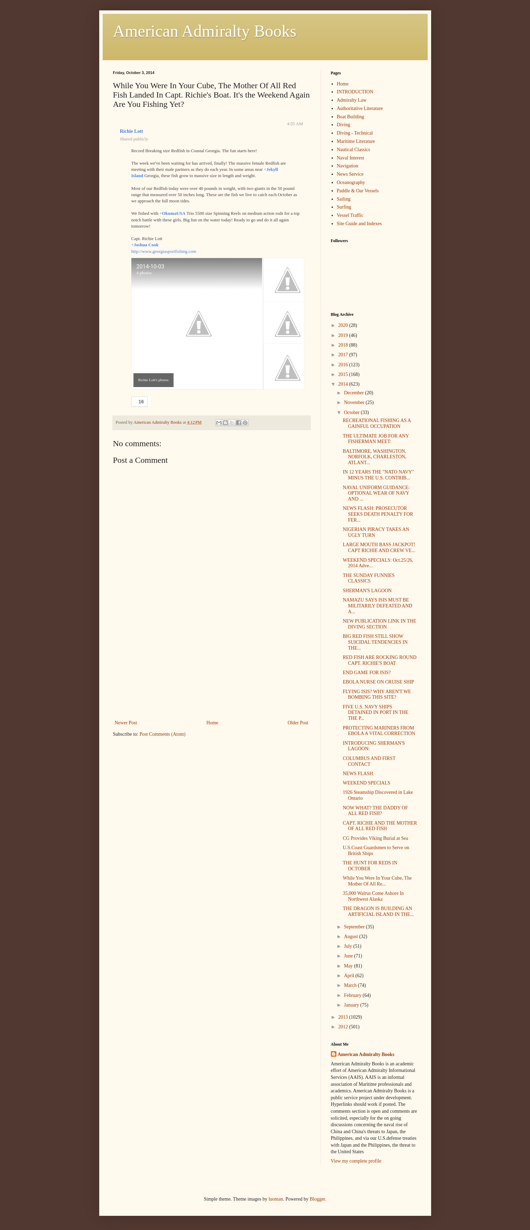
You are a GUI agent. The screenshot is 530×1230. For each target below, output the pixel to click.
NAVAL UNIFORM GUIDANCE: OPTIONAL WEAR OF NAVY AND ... (376, 493)
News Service (350, 174)
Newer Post (126, 722)
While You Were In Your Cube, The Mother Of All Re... (377, 881)
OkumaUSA (173, 213)
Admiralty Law (351, 100)
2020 (343, 325)
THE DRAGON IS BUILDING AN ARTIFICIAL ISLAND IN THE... (378, 911)
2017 (343, 354)
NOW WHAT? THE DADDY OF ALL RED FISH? (375, 810)
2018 (343, 345)
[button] (139, 401)
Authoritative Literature (360, 108)
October (352, 412)
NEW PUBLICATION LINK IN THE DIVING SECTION (379, 624)
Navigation (347, 165)
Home (212, 722)
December (354, 392)
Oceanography (351, 182)
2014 (343, 384)
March (351, 985)
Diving (343, 124)
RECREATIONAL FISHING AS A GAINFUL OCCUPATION (377, 423)
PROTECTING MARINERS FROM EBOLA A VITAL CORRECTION (379, 730)
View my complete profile (356, 1161)
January (352, 1005)
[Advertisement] (211, 666)
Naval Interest (350, 157)
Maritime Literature (356, 141)
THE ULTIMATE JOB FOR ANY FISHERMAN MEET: (376, 438)
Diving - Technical (355, 133)
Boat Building (350, 116)
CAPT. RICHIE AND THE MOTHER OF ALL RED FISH (380, 826)
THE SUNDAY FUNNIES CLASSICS (368, 578)
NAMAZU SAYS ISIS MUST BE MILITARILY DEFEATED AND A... (377, 605)
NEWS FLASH (358, 773)
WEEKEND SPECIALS (366, 783)
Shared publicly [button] (134, 138)
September (355, 926)
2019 (343, 335)
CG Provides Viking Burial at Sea (375, 838)
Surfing (344, 207)
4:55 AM (295, 123)
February (353, 995)
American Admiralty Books (205, 31)
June (349, 955)
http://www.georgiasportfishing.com (163, 251)
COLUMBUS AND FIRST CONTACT (369, 761)
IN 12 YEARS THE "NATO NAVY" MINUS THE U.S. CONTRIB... (378, 474)
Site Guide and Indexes (359, 223)
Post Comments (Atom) (163, 734)
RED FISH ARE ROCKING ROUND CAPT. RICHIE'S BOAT (379, 660)
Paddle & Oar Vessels (358, 190)
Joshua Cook (146, 244)
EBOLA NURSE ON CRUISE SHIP (378, 682)
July (348, 946)
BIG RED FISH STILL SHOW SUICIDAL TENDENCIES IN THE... (375, 642)
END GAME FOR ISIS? (367, 672)
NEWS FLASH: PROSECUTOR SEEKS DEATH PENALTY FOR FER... (378, 514)
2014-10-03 (151, 266)
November (355, 402)
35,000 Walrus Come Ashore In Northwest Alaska (373, 896)
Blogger (317, 1199)
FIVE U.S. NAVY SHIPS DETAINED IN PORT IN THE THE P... (375, 712)
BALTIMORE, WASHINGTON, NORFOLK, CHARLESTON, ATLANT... (374, 457)
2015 (343, 374)
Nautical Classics (353, 149)
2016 (343, 364)
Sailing (344, 199)
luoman (276, 1199)
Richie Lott (131, 131)
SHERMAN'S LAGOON (367, 590)
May (349, 966)
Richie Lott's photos (153, 380)
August (351, 936)
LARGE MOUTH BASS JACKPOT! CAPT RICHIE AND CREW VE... (379, 547)
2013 (343, 1017)
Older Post (298, 722)
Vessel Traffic (350, 215)
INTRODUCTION (355, 91)
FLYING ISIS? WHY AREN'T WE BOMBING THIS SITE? (377, 694)
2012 (343, 1026)
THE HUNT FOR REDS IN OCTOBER (370, 865)
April (349, 975)
